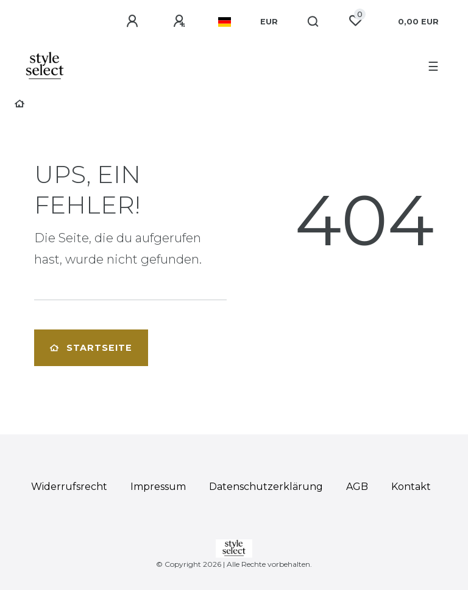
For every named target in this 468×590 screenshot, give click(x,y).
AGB (357, 486)
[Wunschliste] (355, 20)
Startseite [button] (91, 347)
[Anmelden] (134, 21)
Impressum (158, 486)
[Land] (225, 22)
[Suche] (313, 22)
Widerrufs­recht (69, 486)
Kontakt (411, 486)
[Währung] (269, 22)
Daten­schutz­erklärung (266, 486)
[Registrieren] (181, 21)
